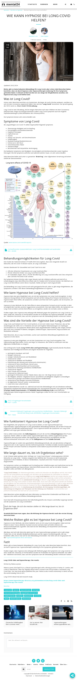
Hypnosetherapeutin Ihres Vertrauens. (19, 537)
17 (32, 608)
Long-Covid (8, 590)
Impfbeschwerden (10, 596)
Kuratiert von (33, 36)
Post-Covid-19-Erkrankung (12, 593)
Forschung (37, 596)
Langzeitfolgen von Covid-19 (29, 593)
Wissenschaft (26, 598)
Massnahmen (28, 596)
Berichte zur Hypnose (16, 10)
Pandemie (20, 596)
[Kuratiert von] (33, 31)
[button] (45, 4)
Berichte (6, 586)
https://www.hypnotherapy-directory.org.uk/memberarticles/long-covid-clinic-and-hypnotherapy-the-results (34, 581)
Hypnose (15, 590)
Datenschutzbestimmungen (42, 676)
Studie (6, 598)
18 (56, 608)
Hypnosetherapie (25, 590)
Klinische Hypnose (15, 598)
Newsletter (49, 669)
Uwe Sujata (44, 36)
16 (8, 608)
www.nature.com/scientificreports (20, 242)
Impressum (29, 676)
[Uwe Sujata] (44, 31)
